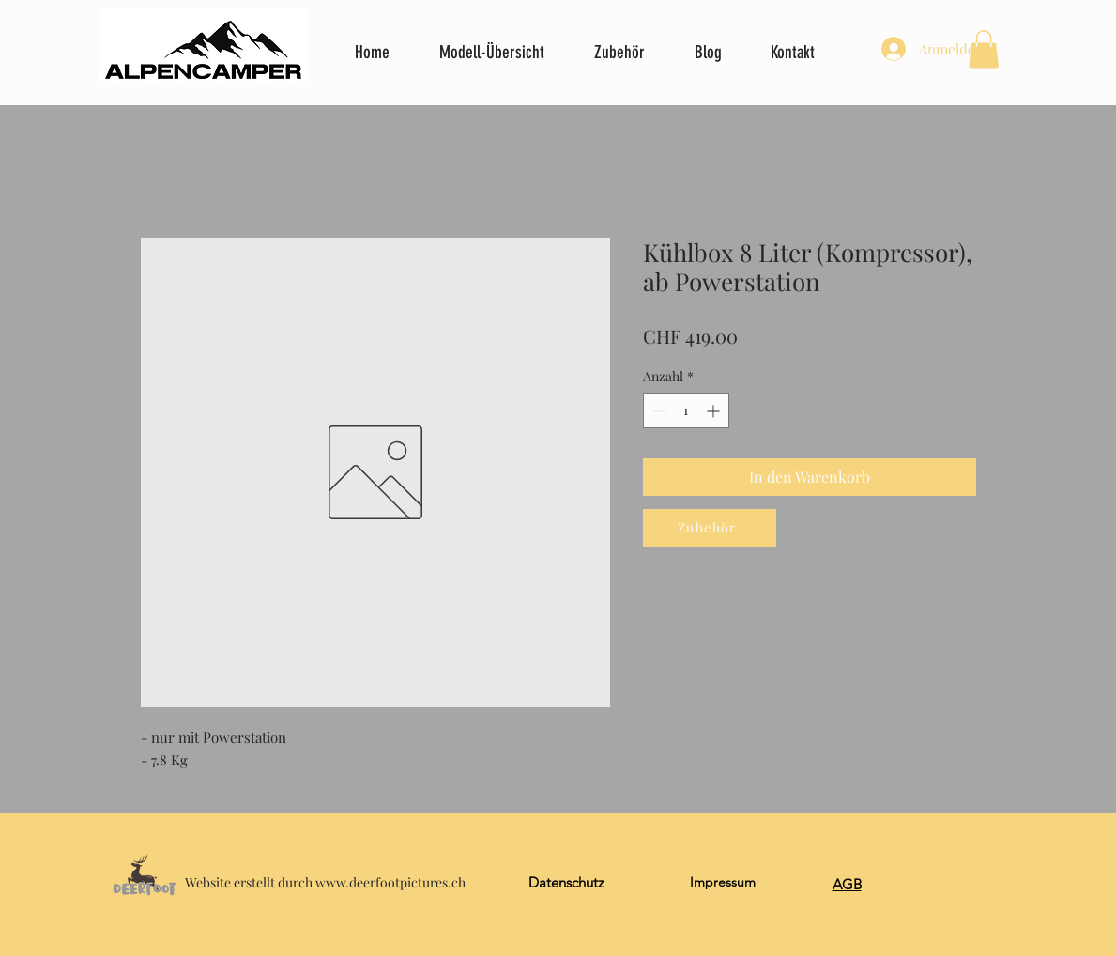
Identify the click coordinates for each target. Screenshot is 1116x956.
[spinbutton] (686, 410)
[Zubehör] (709, 528)
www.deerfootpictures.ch (390, 882)
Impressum (723, 881)
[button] (984, 49)
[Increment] (714, 410)
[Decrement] (657, 410)
